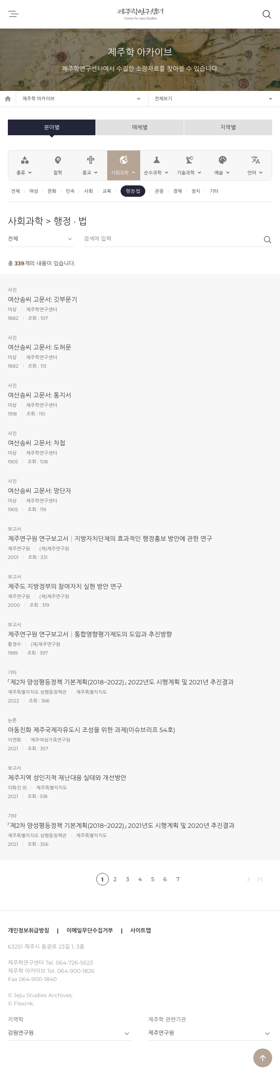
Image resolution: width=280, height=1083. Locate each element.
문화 (52, 191)
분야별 (51, 127)
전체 (15, 191)
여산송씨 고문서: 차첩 (36, 443)
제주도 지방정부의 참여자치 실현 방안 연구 (65, 586)
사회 (88, 191)
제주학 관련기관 (167, 1019)
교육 (107, 191)
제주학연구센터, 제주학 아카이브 (140, 14)
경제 (177, 191)
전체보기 (163, 99)
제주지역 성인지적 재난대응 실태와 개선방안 (67, 778)
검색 (267, 239)
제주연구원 (161, 1032)
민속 (70, 191)
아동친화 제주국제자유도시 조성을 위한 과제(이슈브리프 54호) (91, 730)
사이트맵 (140, 930)
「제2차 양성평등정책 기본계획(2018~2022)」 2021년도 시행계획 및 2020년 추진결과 (121, 825)
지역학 (15, 1019)
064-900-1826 (76, 970)
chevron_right (248, 879)
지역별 (228, 127)
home (8, 99)
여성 (33, 191)
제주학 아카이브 (38, 99)
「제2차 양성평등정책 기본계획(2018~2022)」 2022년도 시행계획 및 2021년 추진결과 (121, 682)
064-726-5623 (74, 962)
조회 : (34, 318)
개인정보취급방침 (28, 930)
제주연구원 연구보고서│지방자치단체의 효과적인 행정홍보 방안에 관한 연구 (110, 538)
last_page (259, 879)
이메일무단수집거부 (89, 930)
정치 (195, 191)
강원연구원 (21, 1032)
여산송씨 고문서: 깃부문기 (42, 299)
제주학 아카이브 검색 (266, 14)
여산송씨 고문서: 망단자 (39, 491)
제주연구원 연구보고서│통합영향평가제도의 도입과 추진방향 (90, 634)
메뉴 (13, 14)
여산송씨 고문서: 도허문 (39, 347)
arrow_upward (262, 1058)
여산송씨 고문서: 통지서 (39, 395)
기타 (214, 191)
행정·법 (133, 191)
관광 (159, 191)
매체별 (139, 127)
